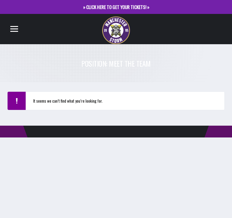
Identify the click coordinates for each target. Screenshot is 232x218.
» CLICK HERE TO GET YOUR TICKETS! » (116, 7)
